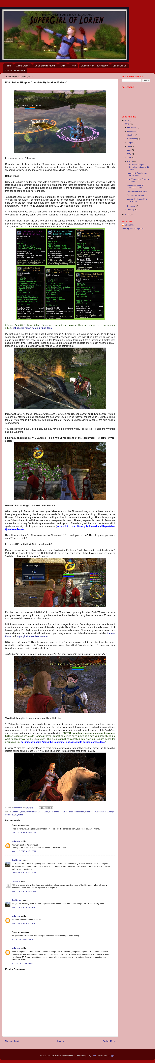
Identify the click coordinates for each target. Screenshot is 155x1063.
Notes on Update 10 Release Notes (135, 186)
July (129, 146)
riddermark (54, 812)
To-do (73, 65)
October (131, 135)
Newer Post (12, 1041)
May (129, 154)
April (129, 158)
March (130, 161)
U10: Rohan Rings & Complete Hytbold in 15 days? (138, 167)
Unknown (16, 841)
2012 (127, 214)
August (130, 143)
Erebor (15, 812)
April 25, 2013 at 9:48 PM (22, 963)
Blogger (111, 1056)
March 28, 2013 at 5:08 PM (23, 907)
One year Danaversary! (137, 191)
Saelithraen (79, 812)
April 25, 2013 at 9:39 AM (22, 939)
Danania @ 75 (119, 65)
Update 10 (9, 815)
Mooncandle (43, 812)
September (132, 139)
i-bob (94, 1056)
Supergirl (110, 812)
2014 (127, 120)
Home (8, 65)
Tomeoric (16, 881)
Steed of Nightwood (135, 195)
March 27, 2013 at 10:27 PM (24, 851)
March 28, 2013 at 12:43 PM (24, 873)
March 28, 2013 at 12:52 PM (24, 891)
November (132, 131)
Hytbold (22, 812)
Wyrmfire (19, 815)
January (131, 210)
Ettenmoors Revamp (15, 70)
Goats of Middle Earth (45, 65)
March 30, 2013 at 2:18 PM (23, 923)
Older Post (109, 1041)
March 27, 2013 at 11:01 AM (24, 832)
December (132, 127)
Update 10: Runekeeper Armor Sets (137, 174)
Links (62, 65)
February (131, 206)
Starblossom (90, 812)
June (129, 150)
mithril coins (31, 812)
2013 (127, 124)
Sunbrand (101, 812)
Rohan (70, 812)
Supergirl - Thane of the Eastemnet (137, 200)
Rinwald (63, 812)
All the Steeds (23, 65)
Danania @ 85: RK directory (94, 65)
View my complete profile (133, 228)
